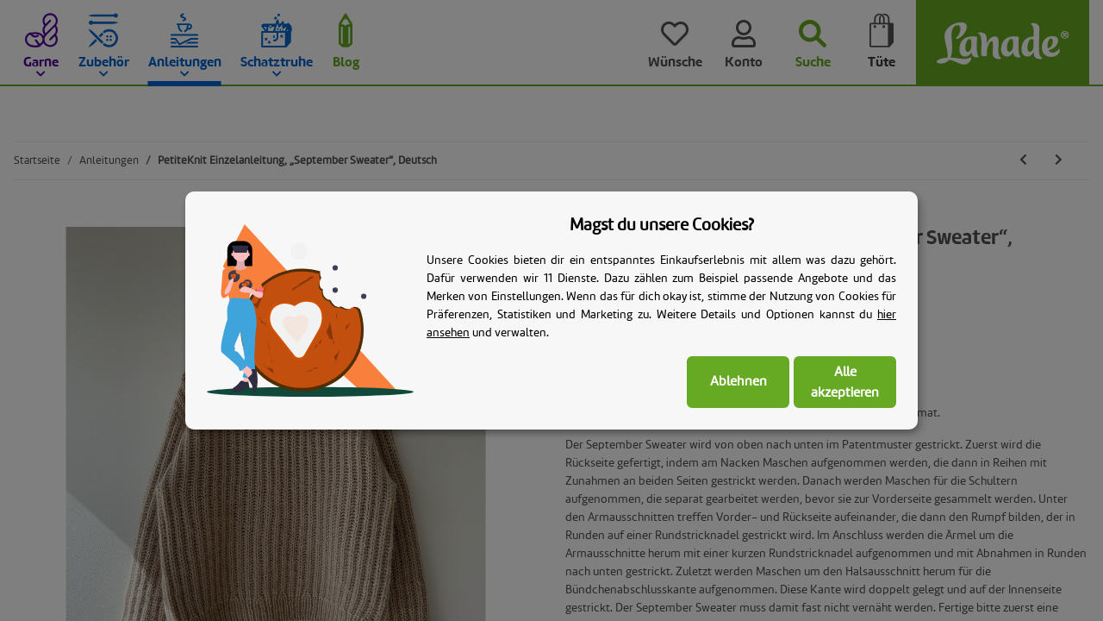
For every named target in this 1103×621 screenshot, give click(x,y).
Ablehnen (738, 382)
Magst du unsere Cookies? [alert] (662, 226)
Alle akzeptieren (845, 383)
